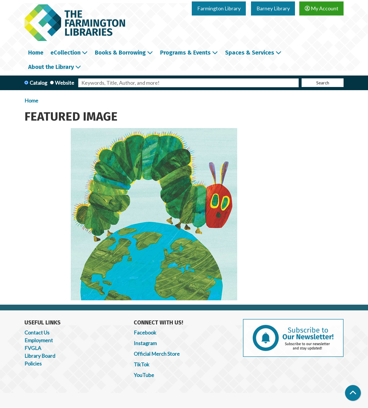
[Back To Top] (353, 393)
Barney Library (273, 8)
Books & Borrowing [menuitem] (120, 52)
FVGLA (32, 348)
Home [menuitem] (35, 52)
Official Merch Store (157, 354)
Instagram (145, 343)
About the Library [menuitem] (51, 66)
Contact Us (36, 332)
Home (31, 100)
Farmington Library (219, 8)
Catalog (38, 83)
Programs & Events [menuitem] (185, 52)
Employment (38, 340)
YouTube (144, 375)
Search (322, 82)
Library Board (39, 356)
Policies (33, 363)
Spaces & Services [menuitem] (249, 52)
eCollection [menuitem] (65, 52)
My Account (321, 8)
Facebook (145, 332)
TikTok (141, 364)
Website (64, 83)
